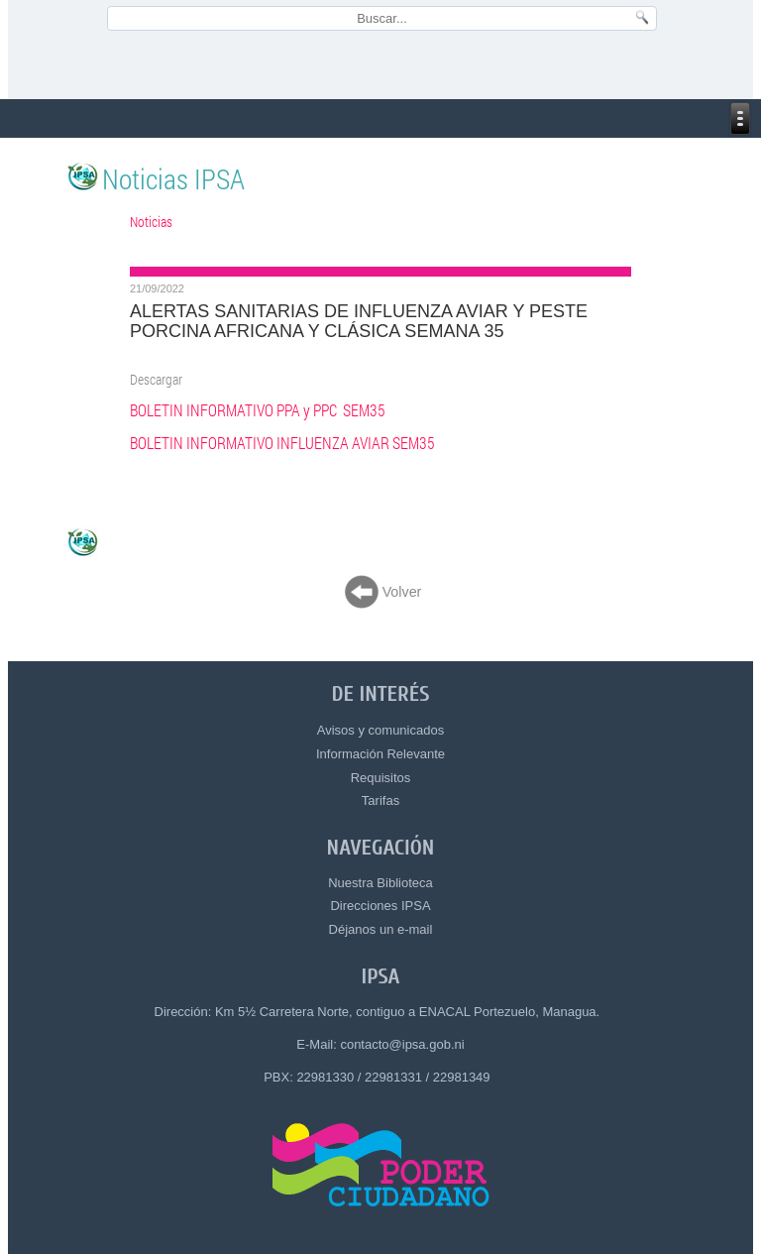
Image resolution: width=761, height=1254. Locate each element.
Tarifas (380, 800)
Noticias (151, 221)
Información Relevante (380, 753)
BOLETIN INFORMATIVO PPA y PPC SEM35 (257, 410)
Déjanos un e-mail (381, 929)
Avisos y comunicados (380, 730)
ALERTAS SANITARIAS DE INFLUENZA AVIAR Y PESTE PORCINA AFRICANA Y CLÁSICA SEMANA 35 (359, 321)
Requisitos (381, 777)
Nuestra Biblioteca (380, 882)
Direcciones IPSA (380, 905)
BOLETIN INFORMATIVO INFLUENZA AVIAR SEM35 (282, 443)
